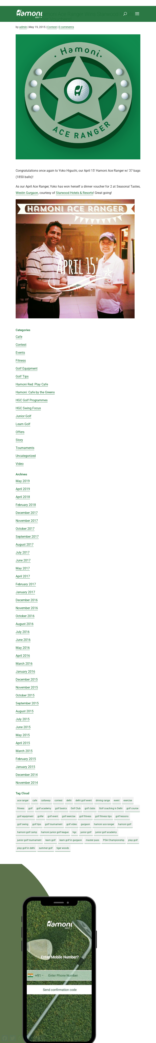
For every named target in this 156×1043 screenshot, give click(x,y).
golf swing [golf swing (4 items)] (22, 824)
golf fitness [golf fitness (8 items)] (85, 816)
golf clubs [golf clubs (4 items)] (90, 808)
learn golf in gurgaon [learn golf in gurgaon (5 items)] (70, 840)
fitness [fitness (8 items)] (20, 808)
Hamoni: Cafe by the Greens (35, 392)
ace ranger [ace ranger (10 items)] (23, 800)
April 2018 (23, 497)
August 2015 (24, 711)
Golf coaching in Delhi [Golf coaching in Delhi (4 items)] (111, 808)
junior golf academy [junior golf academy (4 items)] (106, 832)
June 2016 (23, 640)
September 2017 (27, 536)
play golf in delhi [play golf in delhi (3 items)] (26, 848)
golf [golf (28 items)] (30, 808)
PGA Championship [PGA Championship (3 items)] (113, 840)
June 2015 (23, 727)
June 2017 (23, 560)
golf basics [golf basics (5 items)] (61, 808)
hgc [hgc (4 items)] (75, 832)
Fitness (21, 360)
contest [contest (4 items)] (58, 800)
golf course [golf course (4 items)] (132, 808)
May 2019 (23, 481)
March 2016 (24, 663)
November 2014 (27, 783)
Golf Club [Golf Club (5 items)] (76, 808)
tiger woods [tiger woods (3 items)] (62, 848)
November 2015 (27, 687)
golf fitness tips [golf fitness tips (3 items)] (103, 816)
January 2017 (25, 592)
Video (20, 464)
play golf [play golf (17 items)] (133, 840)
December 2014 (27, 775)
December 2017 (27, 513)
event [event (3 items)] (117, 800)
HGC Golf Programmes (32, 400)
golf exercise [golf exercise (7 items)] (68, 816)
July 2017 (23, 552)
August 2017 (24, 544)
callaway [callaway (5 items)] (46, 800)
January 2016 (25, 671)
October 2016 (25, 616)
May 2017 (23, 568)
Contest (52, 27)
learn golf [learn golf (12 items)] (50, 840)
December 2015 (27, 679)
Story (19, 440)
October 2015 (25, 695)
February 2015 (26, 759)
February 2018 (26, 505)
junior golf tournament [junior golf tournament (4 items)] (29, 840)
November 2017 (27, 521)
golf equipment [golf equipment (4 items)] (25, 816)
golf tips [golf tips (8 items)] (36, 824)
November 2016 (27, 608)
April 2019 (23, 489)
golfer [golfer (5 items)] (40, 816)
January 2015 (25, 767)
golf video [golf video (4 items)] (71, 824)
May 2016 (23, 648)
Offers (20, 432)
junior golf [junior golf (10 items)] (85, 832)
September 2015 (27, 703)
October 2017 (25, 529)
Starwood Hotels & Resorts (74, 193)
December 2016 (27, 600)
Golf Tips (22, 376)
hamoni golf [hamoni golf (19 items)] (124, 824)
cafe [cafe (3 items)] (35, 800)
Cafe (19, 337)
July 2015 (23, 719)
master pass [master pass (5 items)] (92, 840)
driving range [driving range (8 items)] (103, 800)
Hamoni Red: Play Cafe (32, 384)
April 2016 (23, 656)
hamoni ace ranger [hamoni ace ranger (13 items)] (104, 824)
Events (20, 352)
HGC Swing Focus (28, 408)
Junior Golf (23, 416)
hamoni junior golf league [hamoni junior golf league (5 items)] (55, 832)
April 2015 (23, 743)
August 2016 (24, 624)
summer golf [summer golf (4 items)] (46, 848)
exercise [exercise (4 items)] (127, 800)
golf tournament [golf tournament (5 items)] (53, 824)
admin (23, 27)
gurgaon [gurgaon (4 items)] (85, 824)
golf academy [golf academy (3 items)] (43, 808)
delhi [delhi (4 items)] (69, 800)
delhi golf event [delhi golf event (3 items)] (84, 800)
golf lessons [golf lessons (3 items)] (122, 816)
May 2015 (23, 735)
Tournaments (25, 448)
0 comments (66, 27)
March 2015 (24, 751)
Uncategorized (26, 456)
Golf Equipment (26, 368)
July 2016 (23, 632)
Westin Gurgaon (27, 193)
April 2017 (23, 576)
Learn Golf (23, 424)
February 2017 (26, 584)
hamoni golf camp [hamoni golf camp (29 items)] (27, 832)
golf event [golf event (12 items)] (53, 816)
